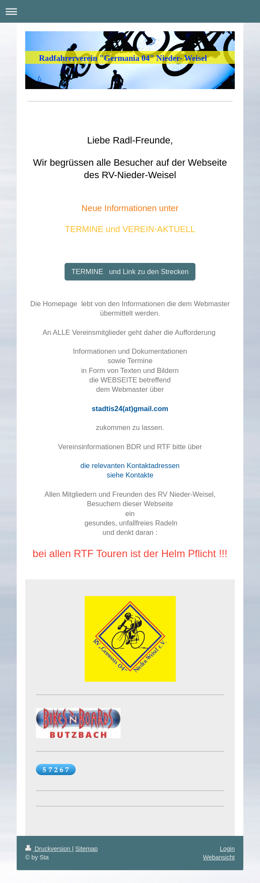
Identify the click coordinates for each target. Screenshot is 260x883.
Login (227, 848)
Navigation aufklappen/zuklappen (130, 11)
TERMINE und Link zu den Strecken (130, 271)
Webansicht (219, 857)
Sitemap (86, 848)
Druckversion (48, 848)
